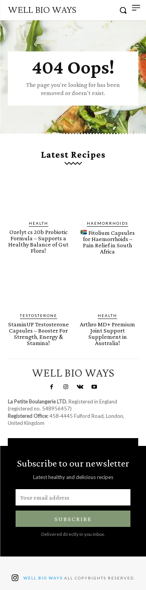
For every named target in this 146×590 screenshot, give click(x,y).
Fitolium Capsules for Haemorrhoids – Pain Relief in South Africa (108, 242)
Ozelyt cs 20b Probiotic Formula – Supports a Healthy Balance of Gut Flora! (38, 241)
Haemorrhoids (107, 223)
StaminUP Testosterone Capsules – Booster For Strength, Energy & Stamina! (38, 333)
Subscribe (73, 519)
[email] (73, 497)
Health (38, 223)
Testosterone (38, 315)
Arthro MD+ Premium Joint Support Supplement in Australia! (107, 333)
